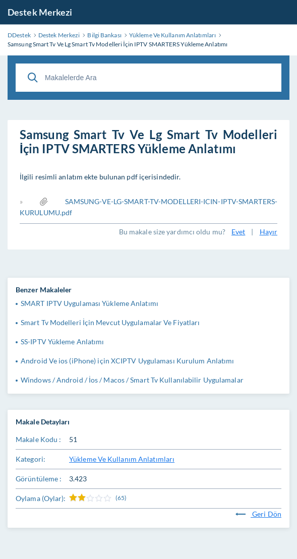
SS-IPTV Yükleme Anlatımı (62, 341)
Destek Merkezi (40, 12)
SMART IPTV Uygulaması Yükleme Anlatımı (89, 303)
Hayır (269, 231)
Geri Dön (258, 514)
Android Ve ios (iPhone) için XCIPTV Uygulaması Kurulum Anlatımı (127, 360)
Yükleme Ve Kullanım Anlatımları (121, 459)
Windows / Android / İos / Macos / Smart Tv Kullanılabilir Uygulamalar (132, 380)
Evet (238, 231)
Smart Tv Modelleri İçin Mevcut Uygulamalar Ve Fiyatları (110, 322)
